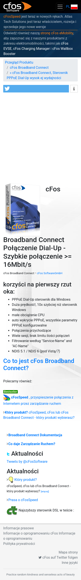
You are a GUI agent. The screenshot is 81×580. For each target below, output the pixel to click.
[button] (36, 88)
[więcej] (45, 491)
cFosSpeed (12, 16)
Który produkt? (22, 480)
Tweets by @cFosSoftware (27, 462)
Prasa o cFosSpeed (23, 500)
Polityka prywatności (19, 544)
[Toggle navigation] (60, 6)
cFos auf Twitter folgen (58, 557)
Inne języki (70, 563)
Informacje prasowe (18, 528)
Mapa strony (68, 552)
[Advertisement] (40, 137)
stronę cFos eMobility (56, 33)
